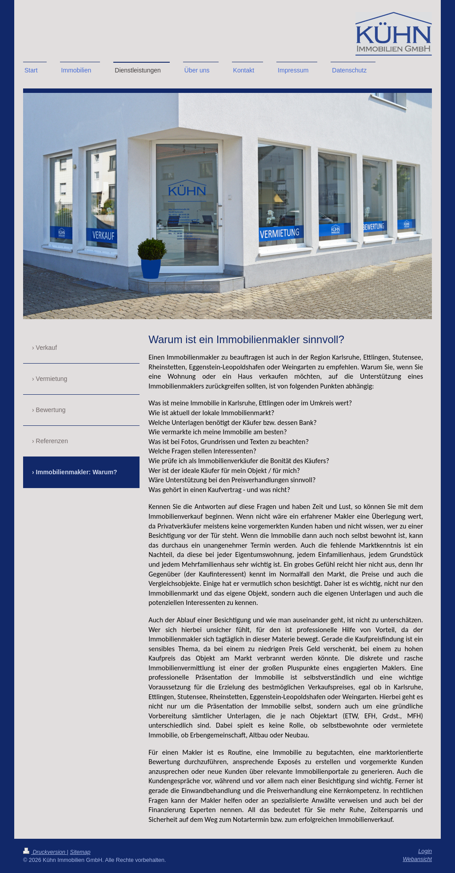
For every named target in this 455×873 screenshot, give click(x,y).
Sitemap (80, 852)
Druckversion (45, 852)
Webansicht (417, 859)
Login (425, 851)
